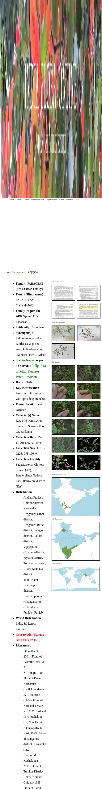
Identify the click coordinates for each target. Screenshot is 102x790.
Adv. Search (69, 199)
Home (12, 199)
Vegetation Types (52, 199)
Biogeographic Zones (38, 199)
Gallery (61, 199)
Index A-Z (19, 199)
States (27, 199)
